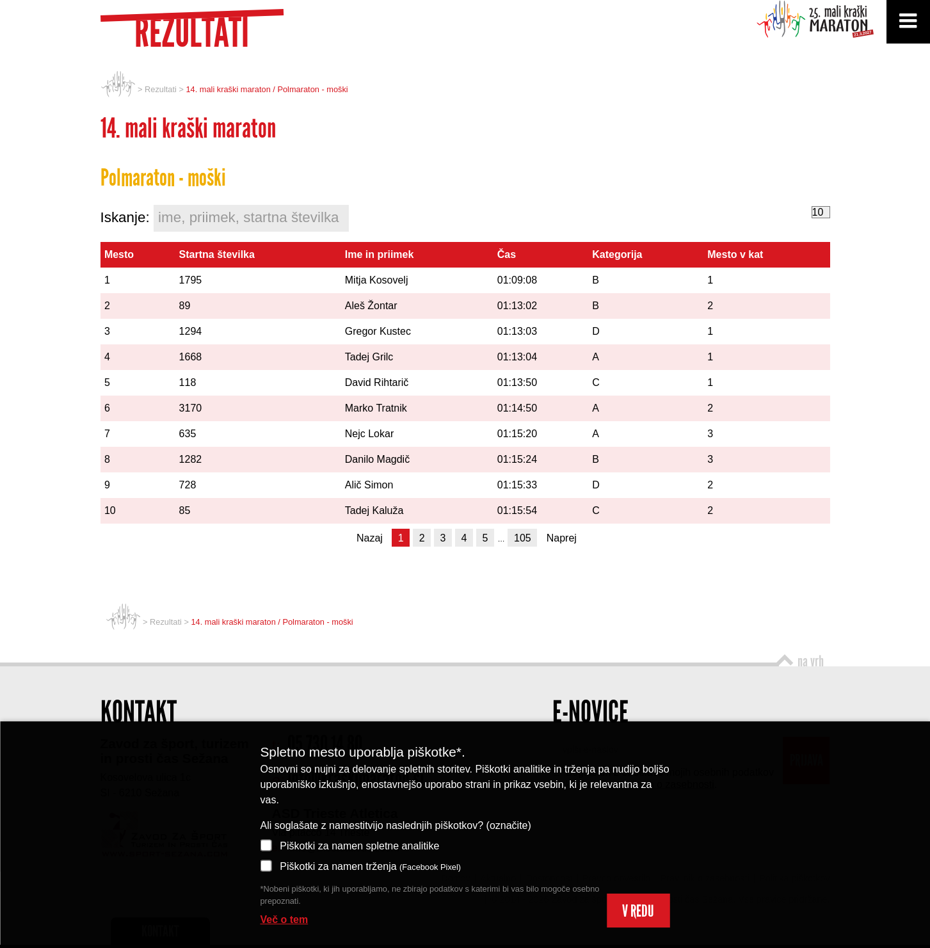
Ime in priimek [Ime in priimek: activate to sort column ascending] (379, 254)
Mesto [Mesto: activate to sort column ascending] (119, 254)
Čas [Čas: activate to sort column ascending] (506, 254)
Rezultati (161, 89)
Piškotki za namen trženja (361, 866)
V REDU (638, 911)
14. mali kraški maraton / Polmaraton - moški (267, 89)
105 (522, 538)
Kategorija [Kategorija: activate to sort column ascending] (617, 254)
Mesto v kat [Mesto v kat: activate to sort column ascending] (735, 254)
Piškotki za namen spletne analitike (350, 845)
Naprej (562, 538)
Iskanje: (224, 218)
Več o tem (285, 919)
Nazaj (370, 538)
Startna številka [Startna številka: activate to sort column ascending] (217, 254)
